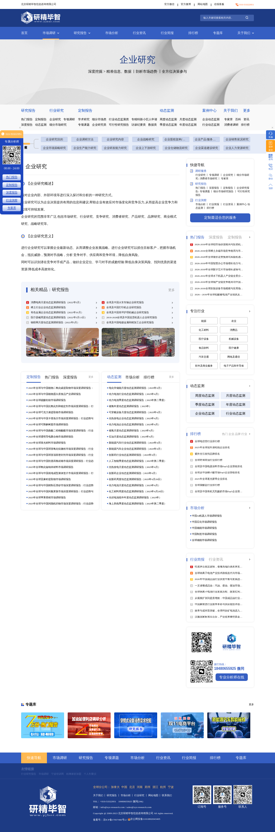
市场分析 (111, 33)
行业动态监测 (210, 124)
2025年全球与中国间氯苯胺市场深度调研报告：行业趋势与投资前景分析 (60, 491)
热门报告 (27, 119)
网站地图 (203, 4)
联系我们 (167, 795)
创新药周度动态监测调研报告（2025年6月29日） (136, 479)
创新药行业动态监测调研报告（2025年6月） (133, 455)
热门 (225, 434)
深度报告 (27, 124)
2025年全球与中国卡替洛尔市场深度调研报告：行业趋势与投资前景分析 (60, 418)
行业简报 (167, 33)
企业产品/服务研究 (206, 139)
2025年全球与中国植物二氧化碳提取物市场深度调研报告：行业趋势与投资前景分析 (60, 388)
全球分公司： (101, 787)
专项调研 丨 (216, 175)
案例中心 (209, 110)
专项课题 (84, 124)
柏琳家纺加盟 (73, 774)
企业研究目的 (54, 139)
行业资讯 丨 (230, 204)
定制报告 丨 (230, 188)
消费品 (233, 330)
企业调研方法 (84, 139)
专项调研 (69, 119)
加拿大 (115, 787)
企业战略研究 (145, 139)
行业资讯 (139, 33)
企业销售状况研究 (237, 139)
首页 (24, 33)
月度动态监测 (188, 119)
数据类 (152, 124)
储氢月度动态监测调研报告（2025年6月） (132, 430)
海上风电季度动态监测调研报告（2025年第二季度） (138, 503)
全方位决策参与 (174, 71)
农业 (233, 321)
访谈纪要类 (138, 124)
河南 (140, 787)
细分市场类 (99, 119)
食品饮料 (204, 348)
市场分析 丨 (202, 204)
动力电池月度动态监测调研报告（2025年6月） (134, 485)
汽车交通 (204, 356)
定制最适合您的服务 (220, 217)
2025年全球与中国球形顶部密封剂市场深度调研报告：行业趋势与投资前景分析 (60, 455)
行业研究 (56, 110)
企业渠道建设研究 (206, 148)
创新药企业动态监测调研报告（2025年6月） (133, 473)
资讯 (246, 119)
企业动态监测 (210, 119)
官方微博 (186, 4)
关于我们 (245, 33)
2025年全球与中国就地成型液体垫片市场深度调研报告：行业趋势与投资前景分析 (60, 473)
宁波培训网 (57, 774)
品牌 (238, 434)
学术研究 (84, 119)
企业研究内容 (115, 139)
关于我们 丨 (100, 795)
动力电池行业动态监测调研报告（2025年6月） (134, 394)
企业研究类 (99, 124)
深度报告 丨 (216, 188)
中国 (124, 787)
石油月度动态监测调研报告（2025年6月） (132, 436)
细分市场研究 (58, 124)
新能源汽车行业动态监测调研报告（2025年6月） (136, 442)
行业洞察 (198, 200)
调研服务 (198, 171)
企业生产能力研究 (84, 148)
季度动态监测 (168, 124)
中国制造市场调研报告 (204, 534)
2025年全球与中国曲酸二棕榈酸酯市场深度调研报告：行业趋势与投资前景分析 (60, 430)
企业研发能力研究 (115, 148)
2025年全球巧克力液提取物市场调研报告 (50, 412)
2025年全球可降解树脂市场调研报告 (48, 424)
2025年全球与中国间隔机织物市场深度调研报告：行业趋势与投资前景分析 (60, 504)
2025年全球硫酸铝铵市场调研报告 (47, 400)
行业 (244, 434)
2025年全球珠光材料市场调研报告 (47, 442)
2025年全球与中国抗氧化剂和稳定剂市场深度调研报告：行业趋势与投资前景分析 (60, 406)
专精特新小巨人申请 (144, 119)
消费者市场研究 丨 (210, 178)
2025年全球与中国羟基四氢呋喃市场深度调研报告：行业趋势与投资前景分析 (60, 461)
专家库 (228, 119)
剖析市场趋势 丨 (149, 71)
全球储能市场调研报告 (204, 540)
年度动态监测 (188, 124)
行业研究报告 (28, 774)
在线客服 (219, 4)
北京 (132, 787)
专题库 (218, 33)
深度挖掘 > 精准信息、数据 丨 (112, 71)
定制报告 (41, 119)
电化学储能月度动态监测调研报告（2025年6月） (136, 388)
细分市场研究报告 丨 (225, 191)
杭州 (163, 787)
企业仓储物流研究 (176, 148)
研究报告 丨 (114, 795)
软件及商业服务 (204, 365)
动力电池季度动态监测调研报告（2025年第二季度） (138, 400)
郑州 (147, 787)
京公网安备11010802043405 (144, 819)
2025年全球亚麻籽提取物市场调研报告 (49, 479)
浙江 (155, 787)
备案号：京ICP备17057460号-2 (110, 819)
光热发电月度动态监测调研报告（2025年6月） (134, 467)
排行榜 (193, 33)
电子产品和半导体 (234, 365)
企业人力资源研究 (237, 148)
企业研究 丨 (230, 175)
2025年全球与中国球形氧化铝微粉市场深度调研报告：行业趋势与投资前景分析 (60, 449)
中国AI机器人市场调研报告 (207, 515)
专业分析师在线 (231, 677)
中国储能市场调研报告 (204, 528)
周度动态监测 (168, 119)
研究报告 (82, 33)
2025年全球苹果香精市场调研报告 (47, 497)
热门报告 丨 (202, 188)
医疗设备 (204, 339)
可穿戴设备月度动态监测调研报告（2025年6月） (136, 412)
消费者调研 (231, 124)
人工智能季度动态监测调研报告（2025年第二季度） (138, 461)
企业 (231, 434)
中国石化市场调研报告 (204, 522)
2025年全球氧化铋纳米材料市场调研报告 (50, 467)
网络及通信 (233, 356)
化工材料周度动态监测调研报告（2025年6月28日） (137, 491)
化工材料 (204, 330)
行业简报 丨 (216, 204)
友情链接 (27, 769)
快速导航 (34, 758)
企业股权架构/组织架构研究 (176, 139)
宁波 (171, 787)
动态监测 (41, 124)
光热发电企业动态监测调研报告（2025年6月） (134, 418)
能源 (203, 321)
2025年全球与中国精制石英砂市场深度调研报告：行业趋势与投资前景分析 (60, 485)
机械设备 (234, 339)
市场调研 (51, 33)
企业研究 (55, 119)
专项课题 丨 (207, 191)
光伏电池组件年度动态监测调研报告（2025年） (135, 497)
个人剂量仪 (90, 774)
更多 (246, 110)
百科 (238, 119)
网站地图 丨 (155, 795)
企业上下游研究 (146, 148)
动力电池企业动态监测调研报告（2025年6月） (134, 424)
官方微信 (169, 4)
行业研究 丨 (202, 175)
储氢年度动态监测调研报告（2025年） (130, 406)
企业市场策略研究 (54, 148)
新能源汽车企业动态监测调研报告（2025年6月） (136, 449)
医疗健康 (234, 348)
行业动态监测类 (119, 119)
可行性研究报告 (119, 124)
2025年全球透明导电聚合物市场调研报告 (50, 436)
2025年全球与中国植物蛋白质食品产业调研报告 (54, 394)
